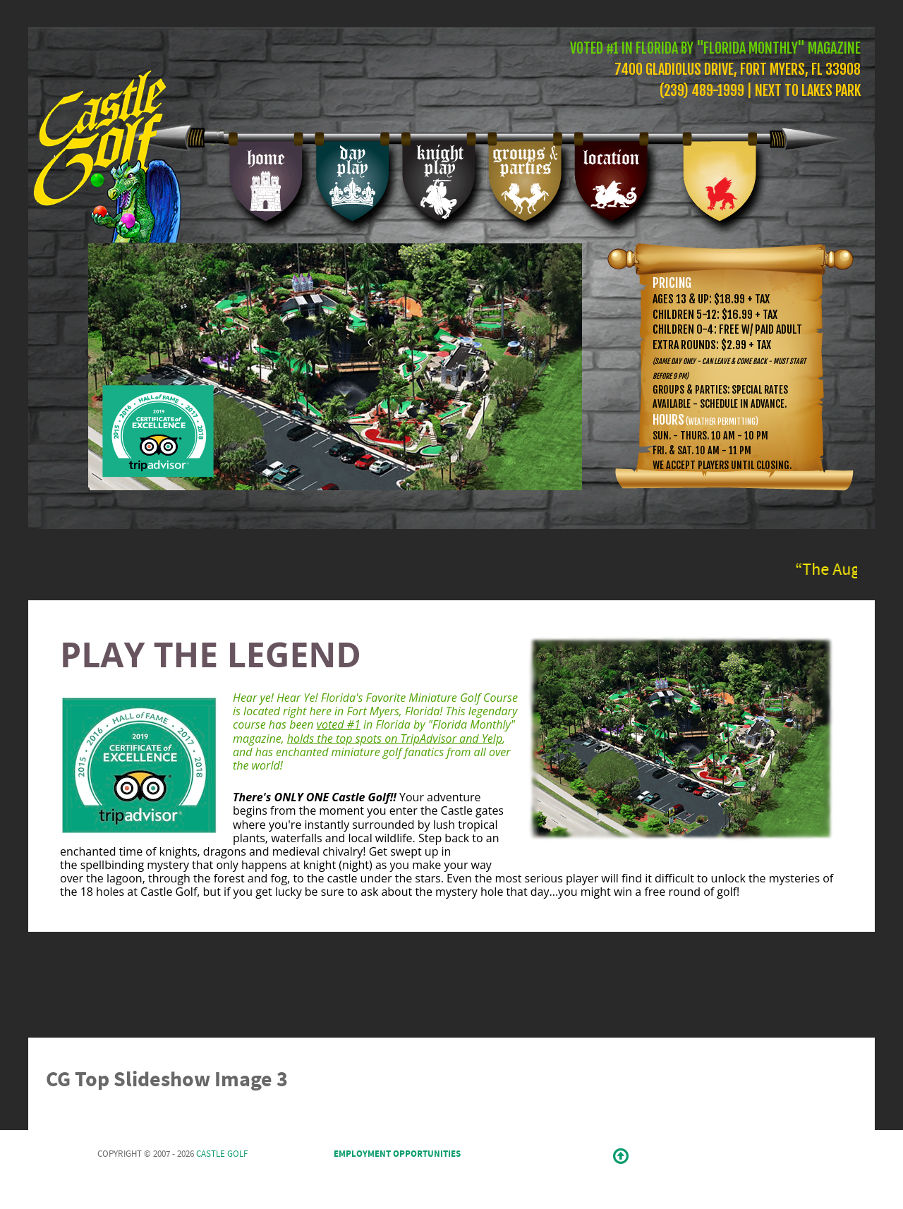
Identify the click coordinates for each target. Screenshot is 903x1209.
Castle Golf (222, 1154)
